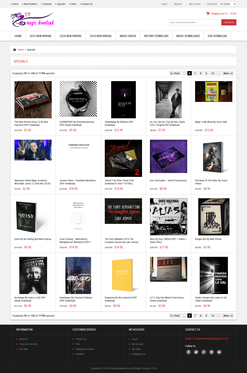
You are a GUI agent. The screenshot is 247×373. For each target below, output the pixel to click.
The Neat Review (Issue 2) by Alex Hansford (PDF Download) (31, 123)
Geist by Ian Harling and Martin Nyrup (32, 239)
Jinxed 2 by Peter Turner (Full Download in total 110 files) (119, 182)
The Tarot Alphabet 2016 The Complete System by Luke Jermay (121, 240)
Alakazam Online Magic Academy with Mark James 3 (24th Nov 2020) (32, 182)
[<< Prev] (175, 73)
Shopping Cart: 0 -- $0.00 (223, 13)
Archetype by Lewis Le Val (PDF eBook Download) (30, 299)
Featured (47, 4)
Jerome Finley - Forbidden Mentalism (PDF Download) (78, 182)
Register (178, 4)
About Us (23, 339)
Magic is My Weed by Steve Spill (211, 121)
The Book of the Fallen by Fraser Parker (211, 182)
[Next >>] (228, 73)
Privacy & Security (28, 344)
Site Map (23, 349)
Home (15, 4)
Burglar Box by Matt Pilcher (208, 239)
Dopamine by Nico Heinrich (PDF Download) (121, 299)
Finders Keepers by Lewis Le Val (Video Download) (211, 299)
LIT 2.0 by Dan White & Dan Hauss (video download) (167, 299)
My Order (136, 349)
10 (212, 73)
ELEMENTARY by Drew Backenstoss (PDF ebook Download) (77, 123)
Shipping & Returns (85, 349)
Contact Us (87, 4)
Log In (164, 4)
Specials (61, 4)
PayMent (80, 354)
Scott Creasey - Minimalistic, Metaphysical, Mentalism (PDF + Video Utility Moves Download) (75, 242)
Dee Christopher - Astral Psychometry (168, 180)
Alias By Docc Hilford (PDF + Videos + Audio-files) (168, 240)
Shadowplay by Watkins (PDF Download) (119, 123)
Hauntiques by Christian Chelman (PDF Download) (76, 299)
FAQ (78, 344)
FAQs (73, 4)
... (184, 73)
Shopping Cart (138, 354)
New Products (30, 4)
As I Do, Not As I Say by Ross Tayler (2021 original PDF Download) (167, 123)
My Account (194, 4)
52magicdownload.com (120, 368)
